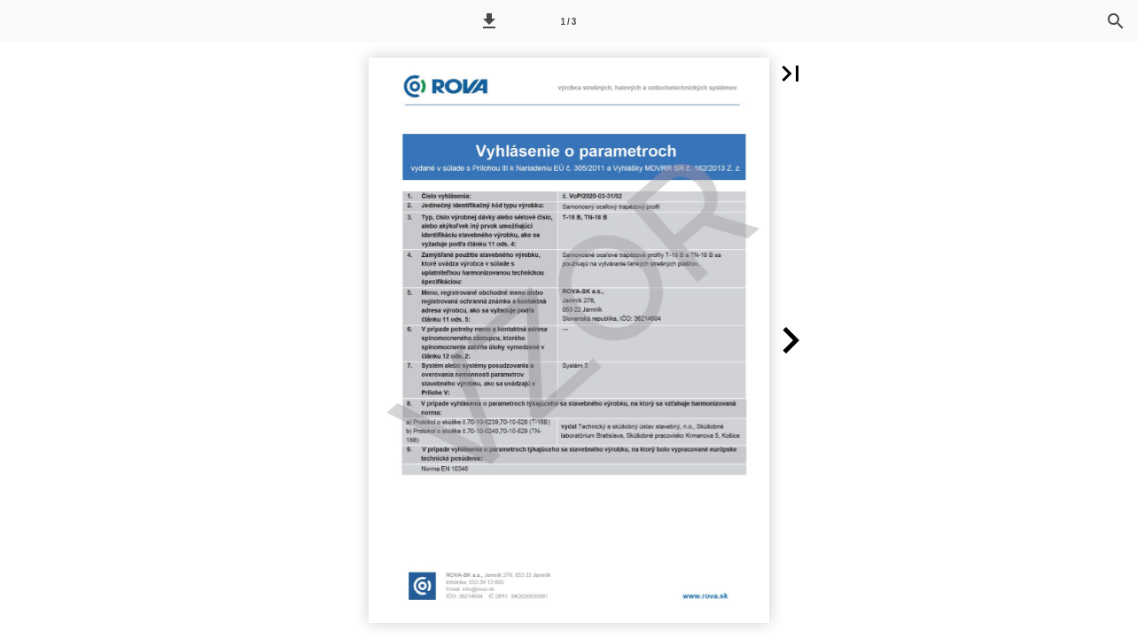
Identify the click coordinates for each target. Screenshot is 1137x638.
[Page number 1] (568, 21)
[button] (489, 21)
